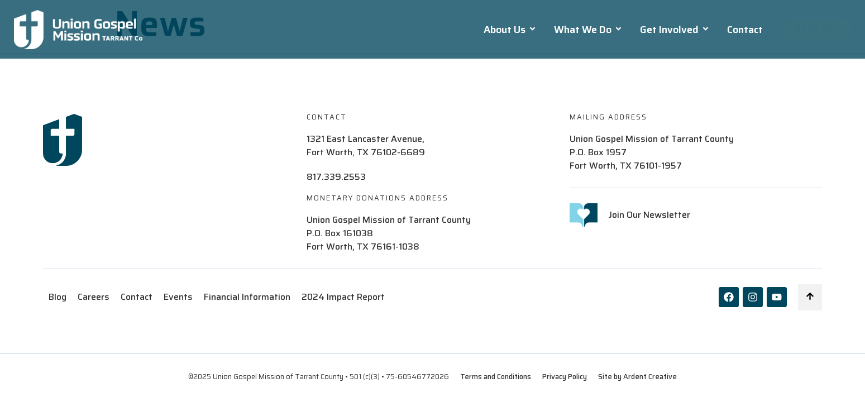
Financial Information (247, 297)
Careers (93, 297)
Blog (57, 297)
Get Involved (675, 29)
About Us (510, 29)
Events (178, 297)
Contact (745, 29)
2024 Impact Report (343, 297)
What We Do (588, 29)
